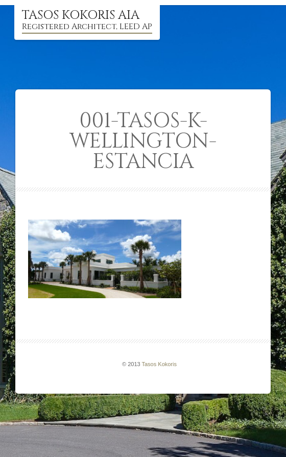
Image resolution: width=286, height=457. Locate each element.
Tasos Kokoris (159, 364)
